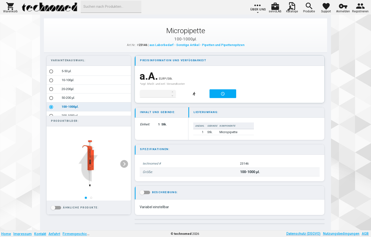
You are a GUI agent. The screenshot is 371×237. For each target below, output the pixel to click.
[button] (10, 7)
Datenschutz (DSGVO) (303, 234)
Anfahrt (54, 234)
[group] (258, 8)
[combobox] (111, 7)
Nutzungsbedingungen (341, 234)
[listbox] (89, 93)
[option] (89, 71)
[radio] (51, 71)
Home (6, 234)
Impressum (22, 234)
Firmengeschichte (77, 234)
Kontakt (40, 234)
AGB (365, 234)
